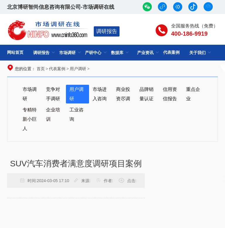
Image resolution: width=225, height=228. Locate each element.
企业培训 (53, 114)
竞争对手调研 (53, 94)
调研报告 (106, 31)
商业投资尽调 (123, 94)
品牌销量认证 (146, 94)
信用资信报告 (170, 94)
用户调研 (78, 68)
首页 (41, 68)
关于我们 (197, 52)
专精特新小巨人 (30, 119)
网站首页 (15, 52)
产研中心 (93, 52)
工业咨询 (76, 114)
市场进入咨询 (100, 94)
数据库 (117, 52)
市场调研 (67, 52)
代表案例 (171, 52)
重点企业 (193, 94)
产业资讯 (145, 52)
